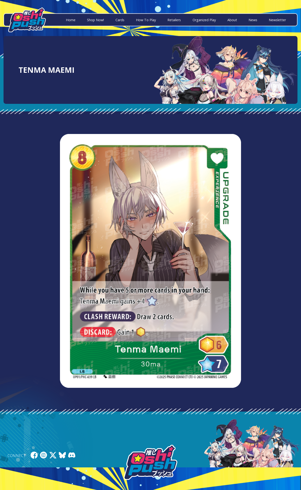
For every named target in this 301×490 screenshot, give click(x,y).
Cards (119, 20)
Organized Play (204, 20)
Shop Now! (95, 20)
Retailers (174, 20)
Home (70, 20)
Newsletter (277, 20)
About (232, 20)
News (253, 20)
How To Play (146, 20)
